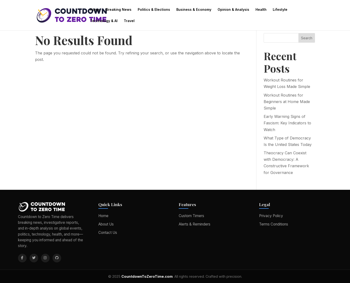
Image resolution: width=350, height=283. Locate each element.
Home (95, 10)
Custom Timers (191, 216)
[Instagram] (45, 258)
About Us (106, 224)
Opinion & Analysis (233, 10)
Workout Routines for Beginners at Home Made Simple (287, 101)
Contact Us (107, 232)
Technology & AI (104, 21)
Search (306, 38)
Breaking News (118, 10)
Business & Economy (193, 10)
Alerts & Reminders (194, 224)
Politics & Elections (154, 10)
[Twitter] (34, 258)
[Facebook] (22, 258)
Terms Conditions (273, 224)
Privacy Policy (271, 216)
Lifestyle (280, 10)
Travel (129, 21)
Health (261, 10)
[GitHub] (57, 258)
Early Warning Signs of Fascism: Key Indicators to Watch (287, 123)
